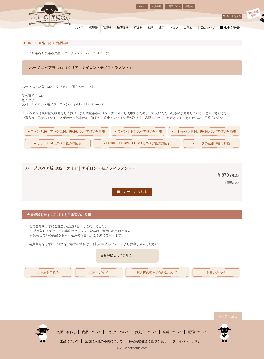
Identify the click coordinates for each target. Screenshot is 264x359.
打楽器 (138, 27)
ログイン (142, 6)
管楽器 (93, 27)
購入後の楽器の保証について (157, 272)
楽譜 (150, 27)
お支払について (146, 332)
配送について (197, 332)
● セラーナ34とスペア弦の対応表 (57, 143)
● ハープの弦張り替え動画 (211, 143)
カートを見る (233, 16)
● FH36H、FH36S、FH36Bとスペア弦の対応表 (137, 143)
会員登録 (156, 6)
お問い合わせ (215, 272)
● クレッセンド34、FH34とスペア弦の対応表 (204, 131)
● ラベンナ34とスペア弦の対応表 (138, 131)
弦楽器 (107, 27)
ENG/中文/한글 (230, 27)
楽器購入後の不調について (104, 341)
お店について (206, 27)
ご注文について (118, 332)
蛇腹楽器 (123, 27)
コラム (188, 27)
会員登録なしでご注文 (116, 255)
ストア (79, 27)
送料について (172, 332)
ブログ (174, 27)
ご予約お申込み (48, 272)
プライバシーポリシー (188, 341)
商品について (91, 332)
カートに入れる (135, 192)
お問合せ (189, 6)
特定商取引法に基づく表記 (147, 341)
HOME (29, 43)
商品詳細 (62, 43)
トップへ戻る (227, 316)
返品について (69, 341)
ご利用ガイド (173, 6)
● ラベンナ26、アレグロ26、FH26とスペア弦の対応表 (66, 131)
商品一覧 (45, 43)
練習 (161, 27)
